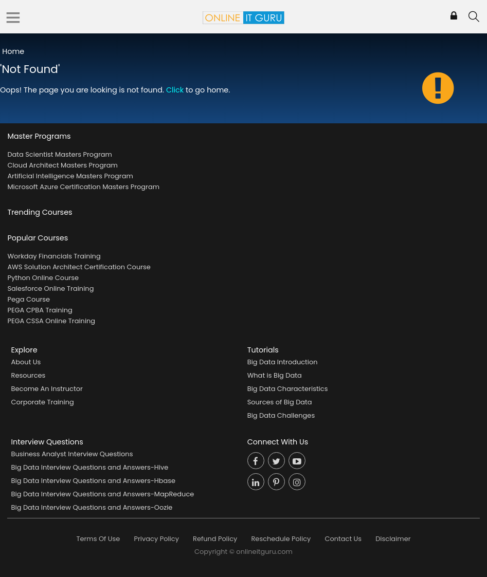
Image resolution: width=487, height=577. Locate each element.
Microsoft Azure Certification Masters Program (83, 187)
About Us (26, 362)
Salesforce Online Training (50, 288)
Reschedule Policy (281, 539)
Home (13, 51)
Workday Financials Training (53, 256)
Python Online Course (43, 278)
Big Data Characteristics (287, 389)
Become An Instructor (47, 389)
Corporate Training (42, 402)
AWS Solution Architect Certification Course (78, 267)
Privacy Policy (156, 539)
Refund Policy (215, 539)
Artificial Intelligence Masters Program (70, 176)
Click (175, 90)
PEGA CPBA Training (39, 310)
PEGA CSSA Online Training (51, 321)
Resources (28, 375)
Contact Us (343, 539)
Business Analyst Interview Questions (72, 454)
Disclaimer (392, 539)
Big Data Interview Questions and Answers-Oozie (92, 507)
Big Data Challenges (281, 415)
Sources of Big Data (279, 402)
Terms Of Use (98, 539)
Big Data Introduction (282, 362)
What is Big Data (274, 375)
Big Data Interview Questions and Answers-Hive (90, 467)
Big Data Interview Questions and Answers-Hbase (93, 481)
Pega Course (28, 299)
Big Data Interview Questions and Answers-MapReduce (102, 494)
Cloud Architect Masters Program (62, 165)
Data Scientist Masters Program (59, 154)
